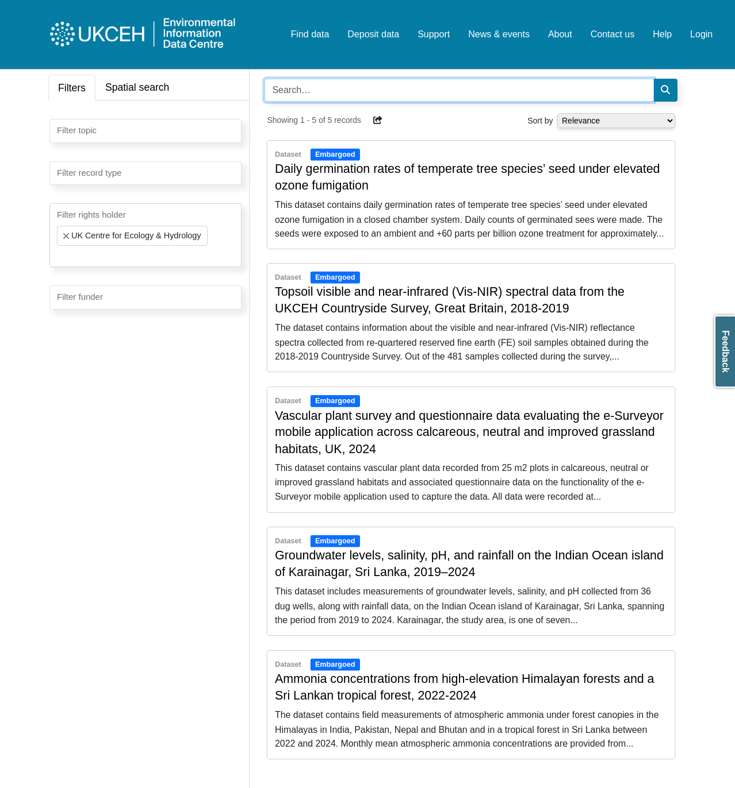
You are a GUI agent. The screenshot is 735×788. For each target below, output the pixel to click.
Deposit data (373, 34)
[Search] (665, 90)
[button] (378, 120)
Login (701, 34)
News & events (499, 34)
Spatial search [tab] (137, 87)
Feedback (725, 351)
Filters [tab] (72, 88)
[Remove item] (66, 236)
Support (434, 34)
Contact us (612, 34)
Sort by (540, 120)
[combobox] (145, 131)
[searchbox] (60, 130)
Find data (310, 34)
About (560, 34)
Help (662, 34)
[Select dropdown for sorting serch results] (616, 120)
